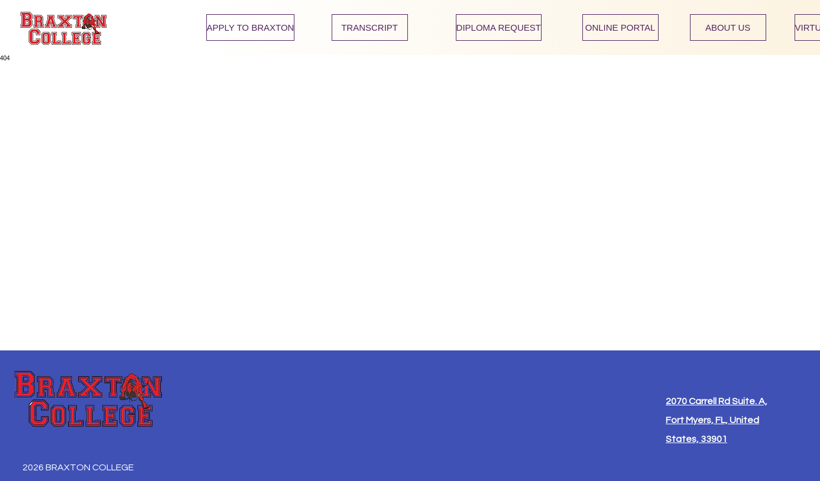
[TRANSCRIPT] (370, 27)
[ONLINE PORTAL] (620, 27)
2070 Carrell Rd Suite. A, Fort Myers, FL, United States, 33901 (716, 420)
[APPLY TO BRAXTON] (250, 27)
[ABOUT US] (728, 27)
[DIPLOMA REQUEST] (499, 27)
